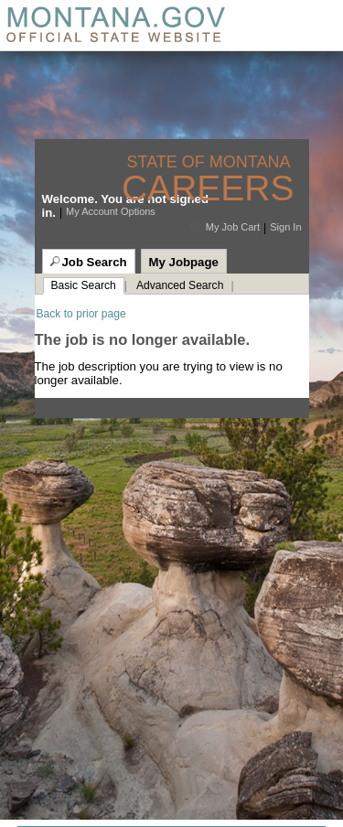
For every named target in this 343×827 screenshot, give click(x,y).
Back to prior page (81, 313)
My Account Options (110, 211)
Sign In (285, 226)
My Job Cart (233, 226)
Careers (208, 188)
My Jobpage (184, 262)
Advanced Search (179, 285)
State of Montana (210, 162)
